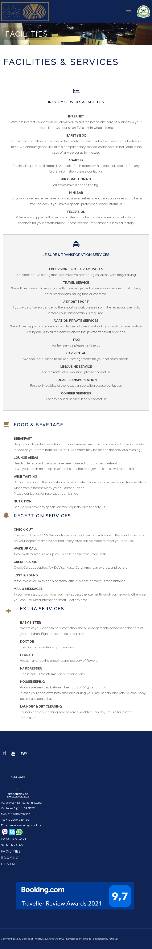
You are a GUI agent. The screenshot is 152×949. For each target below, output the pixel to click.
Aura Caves (18, 777)
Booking (10, 858)
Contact (10, 864)
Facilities (11, 851)
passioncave (14, 839)
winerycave (13, 845)
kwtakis (86, 938)
